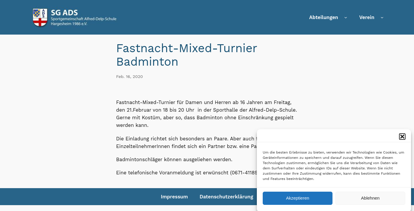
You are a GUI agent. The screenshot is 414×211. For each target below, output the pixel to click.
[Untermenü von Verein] (382, 17)
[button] (402, 138)
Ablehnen (370, 200)
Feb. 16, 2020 (129, 76)
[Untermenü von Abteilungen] (345, 17)
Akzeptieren (297, 200)
